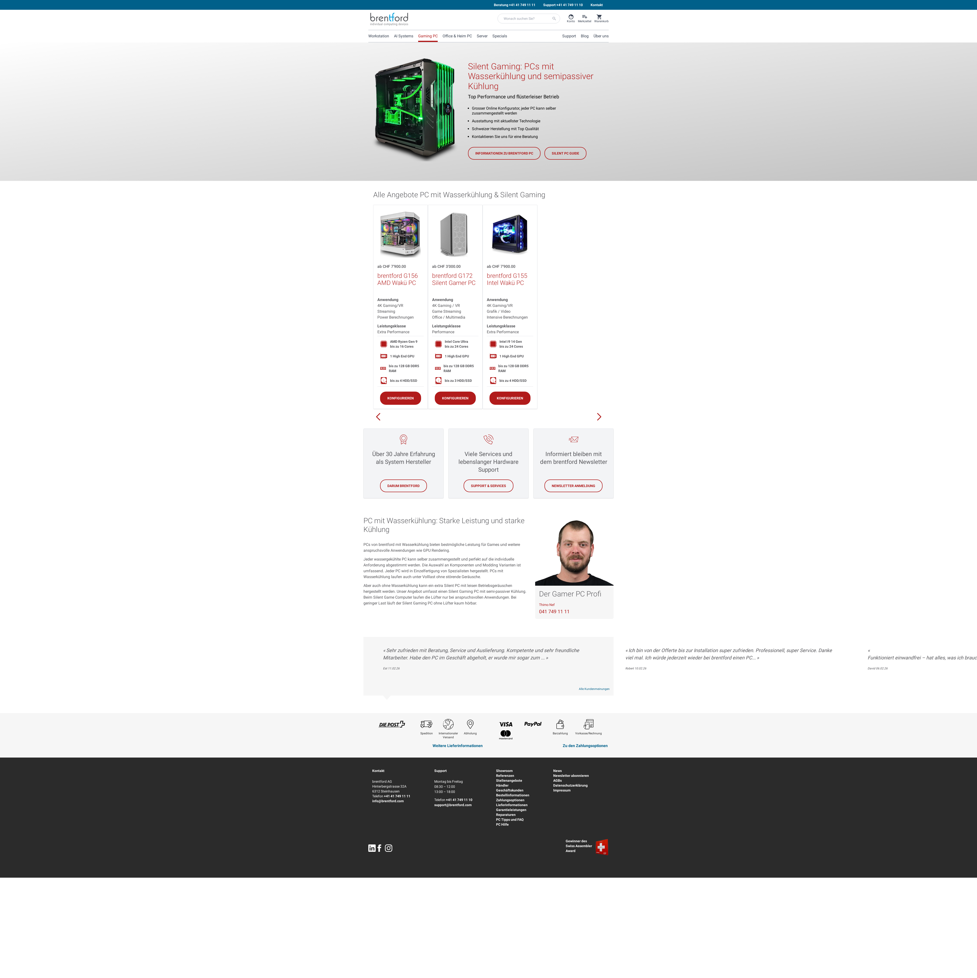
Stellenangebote (509, 780)
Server (482, 36)
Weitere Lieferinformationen (458, 745)
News (557, 771)
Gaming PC (428, 36)
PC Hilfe (502, 824)
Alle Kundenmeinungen (594, 689)
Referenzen (505, 776)
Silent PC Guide (565, 153)
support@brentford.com (453, 805)
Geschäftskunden (509, 790)
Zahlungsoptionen (510, 800)
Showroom (504, 771)
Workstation (378, 36)
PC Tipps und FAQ (510, 820)
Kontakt (378, 771)
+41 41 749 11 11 (397, 796)
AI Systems (403, 36)
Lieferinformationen (512, 805)
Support (440, 771)
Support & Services (488, 486)
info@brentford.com (388, 801)
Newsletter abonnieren (571, 776)
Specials (499, 36)
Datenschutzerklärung (570, 785)
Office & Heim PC (457, 36)
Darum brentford (403, 486)
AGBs (557, 780)
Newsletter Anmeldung (573, 486)
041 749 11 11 (554, 611)
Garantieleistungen (511, 810)
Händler (502, 785)
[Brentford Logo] (389, 19)
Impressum (562, 790)
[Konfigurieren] (400, 398)
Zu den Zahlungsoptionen (585, 745)
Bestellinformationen (512, 795)
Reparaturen (506, 815)
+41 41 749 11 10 (459, 800)
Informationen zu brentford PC (504, 153)
